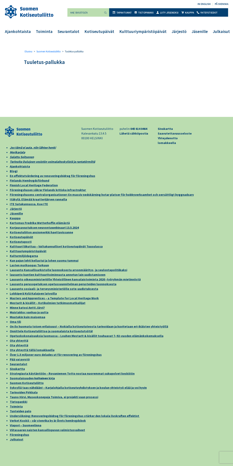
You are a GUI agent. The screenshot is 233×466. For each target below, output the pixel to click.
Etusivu (28, 51)
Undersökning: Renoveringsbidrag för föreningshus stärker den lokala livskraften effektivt (75, 416)
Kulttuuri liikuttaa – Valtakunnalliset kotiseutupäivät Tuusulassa (56, 246)
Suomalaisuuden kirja (32, 378)
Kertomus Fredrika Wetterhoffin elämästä (40, 223)
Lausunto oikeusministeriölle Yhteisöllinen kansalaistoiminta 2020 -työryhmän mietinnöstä (75, 279)
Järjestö (179, 31)
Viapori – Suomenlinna (25, 425)
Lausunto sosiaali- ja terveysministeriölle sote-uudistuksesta (54, 289)
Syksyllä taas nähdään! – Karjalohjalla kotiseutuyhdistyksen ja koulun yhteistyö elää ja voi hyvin (78, 388)
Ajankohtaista (18, 31)
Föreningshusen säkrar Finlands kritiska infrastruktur (48, 190)
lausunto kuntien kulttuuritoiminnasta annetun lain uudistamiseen (57, 275)
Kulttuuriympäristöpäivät (143, 31)
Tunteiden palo (20, 411)
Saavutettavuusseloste (175, 133)
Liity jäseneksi (167, 12)
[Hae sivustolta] (84, 12)
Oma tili (15, 322)
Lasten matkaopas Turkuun (29, 265)
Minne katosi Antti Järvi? (27, 307)
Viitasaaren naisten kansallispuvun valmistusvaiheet (47, 430)
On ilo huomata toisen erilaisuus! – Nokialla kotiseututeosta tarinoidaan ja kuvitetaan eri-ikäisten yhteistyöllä (89, 326)
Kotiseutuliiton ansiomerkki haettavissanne (41, 232)
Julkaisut (221, 31)
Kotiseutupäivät (99, 31)
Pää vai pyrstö (20, 359)
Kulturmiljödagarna (24, 256)
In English (204, 4)
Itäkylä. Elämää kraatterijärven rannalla (38, 199)
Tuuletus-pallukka (44, 62)
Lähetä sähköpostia (134, 133)
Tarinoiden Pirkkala (24, 392)
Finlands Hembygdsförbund (29, 180)
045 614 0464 (138, 129)
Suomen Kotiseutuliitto (48, 51)
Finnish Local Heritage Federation (34, 185)
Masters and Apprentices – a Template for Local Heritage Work (54, 298)
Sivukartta (165, 129)
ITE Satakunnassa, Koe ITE (29, 204)
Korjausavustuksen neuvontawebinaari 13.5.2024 (44, 227)
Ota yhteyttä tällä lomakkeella (32, 350)
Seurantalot (68, 31)
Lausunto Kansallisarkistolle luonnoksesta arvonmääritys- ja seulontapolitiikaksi (68, 270)
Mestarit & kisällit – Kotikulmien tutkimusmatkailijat (47, 303)
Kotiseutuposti (21, 242)
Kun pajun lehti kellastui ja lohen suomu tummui (44, 260)
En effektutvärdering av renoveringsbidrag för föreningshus (52, 176)
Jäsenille (200, 31)
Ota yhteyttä (19, 340)
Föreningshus (19, 435)
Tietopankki (144, 12)
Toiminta (44, 31)
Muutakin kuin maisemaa (27, 317)
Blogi (13, 171)
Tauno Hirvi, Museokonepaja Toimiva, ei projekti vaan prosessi (54, 397)
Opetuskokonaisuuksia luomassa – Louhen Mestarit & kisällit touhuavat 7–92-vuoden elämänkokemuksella (86, 336)
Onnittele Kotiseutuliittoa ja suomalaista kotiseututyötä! (51, 331)
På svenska (221, 4)
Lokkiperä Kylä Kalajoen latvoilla (33, 293)
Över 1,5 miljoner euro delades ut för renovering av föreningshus (56, 355)
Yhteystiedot (207, 12)
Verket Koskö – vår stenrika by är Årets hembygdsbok (48, 420)
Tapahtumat (122, 12)
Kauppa (187, 12)
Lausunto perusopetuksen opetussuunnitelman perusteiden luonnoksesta (63, 284)
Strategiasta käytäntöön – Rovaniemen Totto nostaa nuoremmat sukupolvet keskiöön (72, 373)
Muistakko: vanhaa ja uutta (29, 312)
